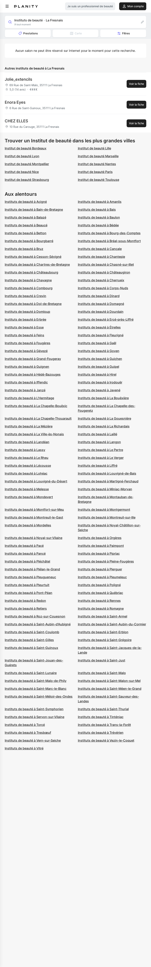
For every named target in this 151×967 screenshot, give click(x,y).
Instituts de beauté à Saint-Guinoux (31, 648)
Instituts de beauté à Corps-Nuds (103, 288)
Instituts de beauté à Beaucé (26, 225)
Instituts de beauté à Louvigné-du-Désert (36, 481)
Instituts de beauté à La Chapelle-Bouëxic (36, 406)
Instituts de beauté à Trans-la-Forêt (104, 725)
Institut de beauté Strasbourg (27, 180)
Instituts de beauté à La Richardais (104, 426)
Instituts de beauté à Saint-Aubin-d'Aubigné (38, 624)
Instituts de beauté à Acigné (26, 202)
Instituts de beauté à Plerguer (100, 569)
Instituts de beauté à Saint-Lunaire (31, 673)
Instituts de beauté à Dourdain (100, 312)
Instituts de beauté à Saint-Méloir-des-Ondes (39, 696)
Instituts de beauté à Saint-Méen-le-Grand (109, 689)
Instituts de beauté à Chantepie (101, 257)
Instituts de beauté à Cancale (100, 249)
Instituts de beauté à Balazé (25, 217)
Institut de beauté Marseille (98, 156)
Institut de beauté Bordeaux (25, 148)
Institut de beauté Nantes (97, 164)
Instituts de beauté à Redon (25, 601)
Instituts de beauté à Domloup (27, 312)
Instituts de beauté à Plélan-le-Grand (32, 569)
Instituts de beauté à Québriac (100, 593)
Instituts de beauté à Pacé (24, 546)
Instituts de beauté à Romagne (101, 608)
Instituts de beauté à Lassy (25, 450)
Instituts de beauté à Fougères (27, 343)
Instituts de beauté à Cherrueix (101, 280)
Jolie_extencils (18, 79)
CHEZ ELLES (16, 121)
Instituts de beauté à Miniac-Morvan (105, 489)
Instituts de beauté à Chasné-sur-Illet (106, 264)
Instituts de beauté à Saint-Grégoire (105, 640)
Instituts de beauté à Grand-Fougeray (33, 359)
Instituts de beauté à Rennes (99, 601)
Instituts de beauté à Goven (98, 351)
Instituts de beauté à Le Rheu (26, 458)
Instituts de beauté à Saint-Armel (102, 616)
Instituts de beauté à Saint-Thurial (103, 709)
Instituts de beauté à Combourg (28, 288)
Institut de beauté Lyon (22, 156)
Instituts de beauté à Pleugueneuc (30, 577)
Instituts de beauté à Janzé (25, 390)
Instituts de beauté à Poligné (99, 585)
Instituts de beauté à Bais (97, 209)
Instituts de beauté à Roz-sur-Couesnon (35, 616)
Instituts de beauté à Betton (25, 233)
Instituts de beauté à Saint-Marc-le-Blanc (35, 689)
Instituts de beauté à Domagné (101, 304)
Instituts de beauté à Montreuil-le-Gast (34, 517)
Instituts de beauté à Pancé (25, 553)
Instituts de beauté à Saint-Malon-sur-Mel (109, 681)
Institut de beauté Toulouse (98, 180)
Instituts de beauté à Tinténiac (100, 717)
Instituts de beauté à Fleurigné (100, 335)
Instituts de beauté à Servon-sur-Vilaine (34, 717)
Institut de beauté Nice (22, 172)
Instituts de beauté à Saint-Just (101, 660)
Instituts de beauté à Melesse (27, 489)
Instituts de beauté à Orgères (100, 538)
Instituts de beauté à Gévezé (26, 351)
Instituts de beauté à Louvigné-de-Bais (107, 473)
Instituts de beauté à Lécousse (28, 465)
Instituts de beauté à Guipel (98, 367)
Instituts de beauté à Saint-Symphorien (34, 709)
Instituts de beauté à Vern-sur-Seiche (33, 740)
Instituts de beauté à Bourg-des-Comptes (109, 233)
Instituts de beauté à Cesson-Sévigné (33, 257)
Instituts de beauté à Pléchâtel (27, 561)
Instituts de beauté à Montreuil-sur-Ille (106, 517)
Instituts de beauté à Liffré (97, 465)
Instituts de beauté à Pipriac (99, 553)
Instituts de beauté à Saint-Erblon (103, 632)
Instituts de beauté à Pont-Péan (28, 593)
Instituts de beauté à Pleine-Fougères (106, 561)
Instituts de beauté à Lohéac (26, 473)
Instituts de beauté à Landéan (27, 442)
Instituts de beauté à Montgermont (104, 509)
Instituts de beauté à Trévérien (100, 733)
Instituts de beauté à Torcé (25, 725)
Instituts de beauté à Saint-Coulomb (32, 632)
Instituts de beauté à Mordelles (28, 525)
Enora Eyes (15, 102)
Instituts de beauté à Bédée (98, 225)
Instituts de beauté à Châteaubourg (31, 272)
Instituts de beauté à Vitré (24, 748)
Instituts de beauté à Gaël (97, 343)
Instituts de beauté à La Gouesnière (104, 418)
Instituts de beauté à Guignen (27, 367)
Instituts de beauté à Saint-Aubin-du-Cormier (112, 624)
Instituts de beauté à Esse (24, 327)
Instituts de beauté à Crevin (25, 296)
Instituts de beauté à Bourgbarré (29, 241)
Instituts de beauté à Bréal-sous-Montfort (109, 241)
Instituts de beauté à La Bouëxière (103, 398)
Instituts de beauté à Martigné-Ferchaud (108, 481)
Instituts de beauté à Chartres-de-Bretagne (37, 264)
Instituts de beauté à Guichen (100, 359)
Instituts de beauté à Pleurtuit (27, 585)
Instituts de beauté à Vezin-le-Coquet (106, 740)
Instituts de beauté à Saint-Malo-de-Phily (35, 681)
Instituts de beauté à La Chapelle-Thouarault (38, 418)
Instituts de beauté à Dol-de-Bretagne (33, 304)
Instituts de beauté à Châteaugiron (104, 272)
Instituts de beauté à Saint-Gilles (29, 640)
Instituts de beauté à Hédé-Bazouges (33, 374)
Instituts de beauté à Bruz (24, 249)
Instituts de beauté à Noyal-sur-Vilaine (33, 538)
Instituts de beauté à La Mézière (28, 426)
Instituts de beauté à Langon (99, 442)
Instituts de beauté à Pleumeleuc (102, 577)
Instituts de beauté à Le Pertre (100, 450)
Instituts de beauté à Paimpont (101, 546)
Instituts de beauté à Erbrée (25, 319)
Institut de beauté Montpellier (27, 164)
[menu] (7, 6)
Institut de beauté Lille (94, 148)
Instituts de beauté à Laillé (97, 434)
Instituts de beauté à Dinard (99, 296)
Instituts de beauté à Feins (24, 335)
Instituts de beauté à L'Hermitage (29, 398)
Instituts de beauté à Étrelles (99, 327)
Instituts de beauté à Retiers (26, 608)
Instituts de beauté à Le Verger (101, 458)
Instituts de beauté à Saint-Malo (102, 673)
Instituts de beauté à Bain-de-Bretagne (34, 209)
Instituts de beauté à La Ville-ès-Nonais (34, 434)
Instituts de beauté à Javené (99, 390)
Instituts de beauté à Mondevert (29, 497)
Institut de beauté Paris (95, 172)
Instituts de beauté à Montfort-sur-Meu (34, 509)
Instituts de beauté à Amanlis (100, 202)
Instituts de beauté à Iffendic (26, 382)
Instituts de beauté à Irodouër (100, 382)
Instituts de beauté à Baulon (99, 217)
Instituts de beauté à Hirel (97, 374)
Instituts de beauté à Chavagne (28, 280)
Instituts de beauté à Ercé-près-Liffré (106, 319)
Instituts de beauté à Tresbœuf (28, 733)
